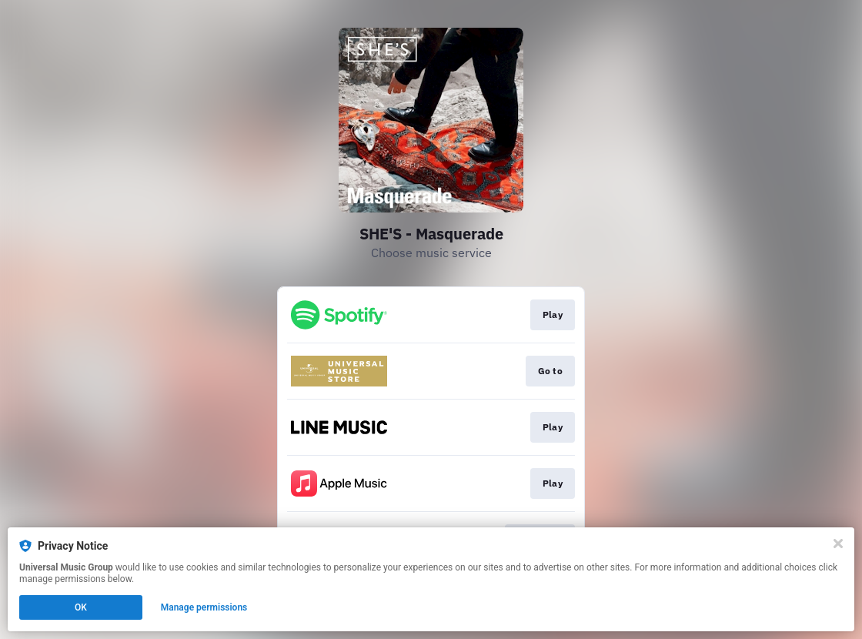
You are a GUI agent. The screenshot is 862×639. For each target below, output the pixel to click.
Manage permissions (204, 607)
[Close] (838, 543)
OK (81, 607)
